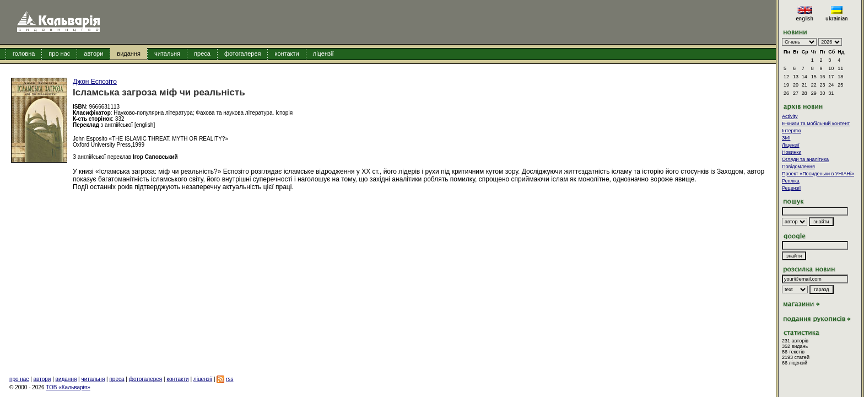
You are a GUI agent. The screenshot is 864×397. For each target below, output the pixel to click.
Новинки (791, 152)
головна (24, 53)
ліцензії (323, 53)
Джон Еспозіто (95, 81)
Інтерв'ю (791, 130)
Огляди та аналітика (805, 159)
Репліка (791, 181)
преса (202, 53)
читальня (167, 53)
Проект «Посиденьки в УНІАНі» (818, 173)
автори (93, 53)
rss (229, 379)
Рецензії (791, 188)
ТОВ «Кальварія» (68, 387)
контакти (286, 53)
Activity (790, 116)
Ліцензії (791, 145)
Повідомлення (798, 166)
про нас (59, 53)
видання (129, 53)
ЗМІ (786, 138)
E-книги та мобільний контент (816, 123)
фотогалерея (242, 53)
